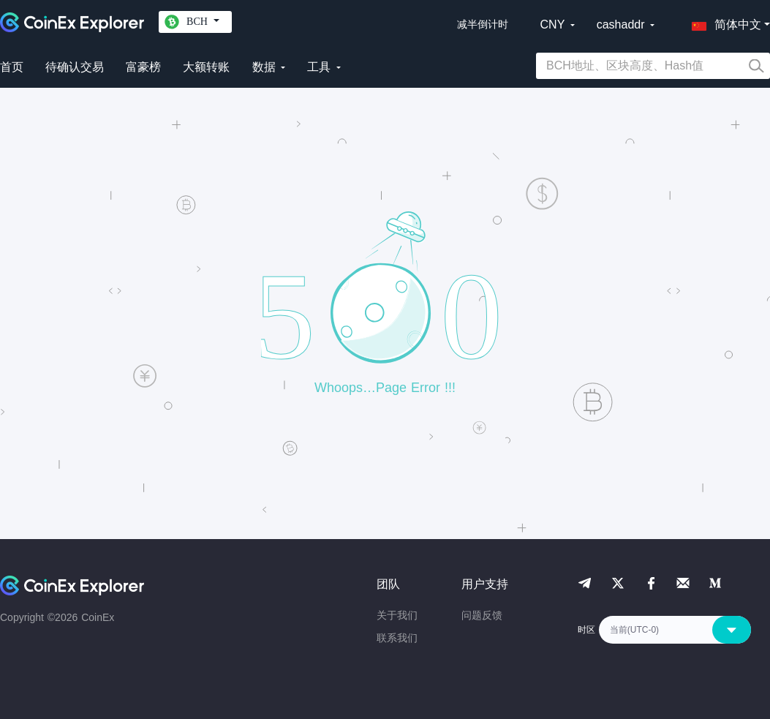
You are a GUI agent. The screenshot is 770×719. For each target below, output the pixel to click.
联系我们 (397, 638)
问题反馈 (481, 615)
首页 (11, 67)
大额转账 (206, 67)
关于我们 (397, 615)
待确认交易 (74, 67)
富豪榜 (143, 67)
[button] (723, 22)
